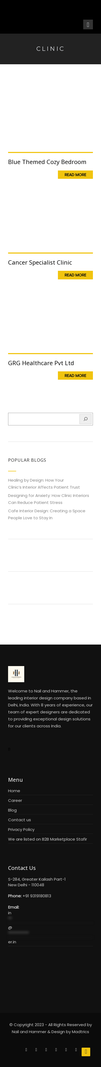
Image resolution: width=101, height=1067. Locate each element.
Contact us (19, 820)
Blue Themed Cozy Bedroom (47, 162)
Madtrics (80, 1031)
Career (15, 800)
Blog (12, 810)
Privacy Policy (21, 829)
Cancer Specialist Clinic (40, 262)
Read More (75, 174)
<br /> (50, 972)
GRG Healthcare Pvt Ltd (41, 363)
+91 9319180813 (37, 896)
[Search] (85, 419)
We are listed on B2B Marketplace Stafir (47, 839)
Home (14, 791)
